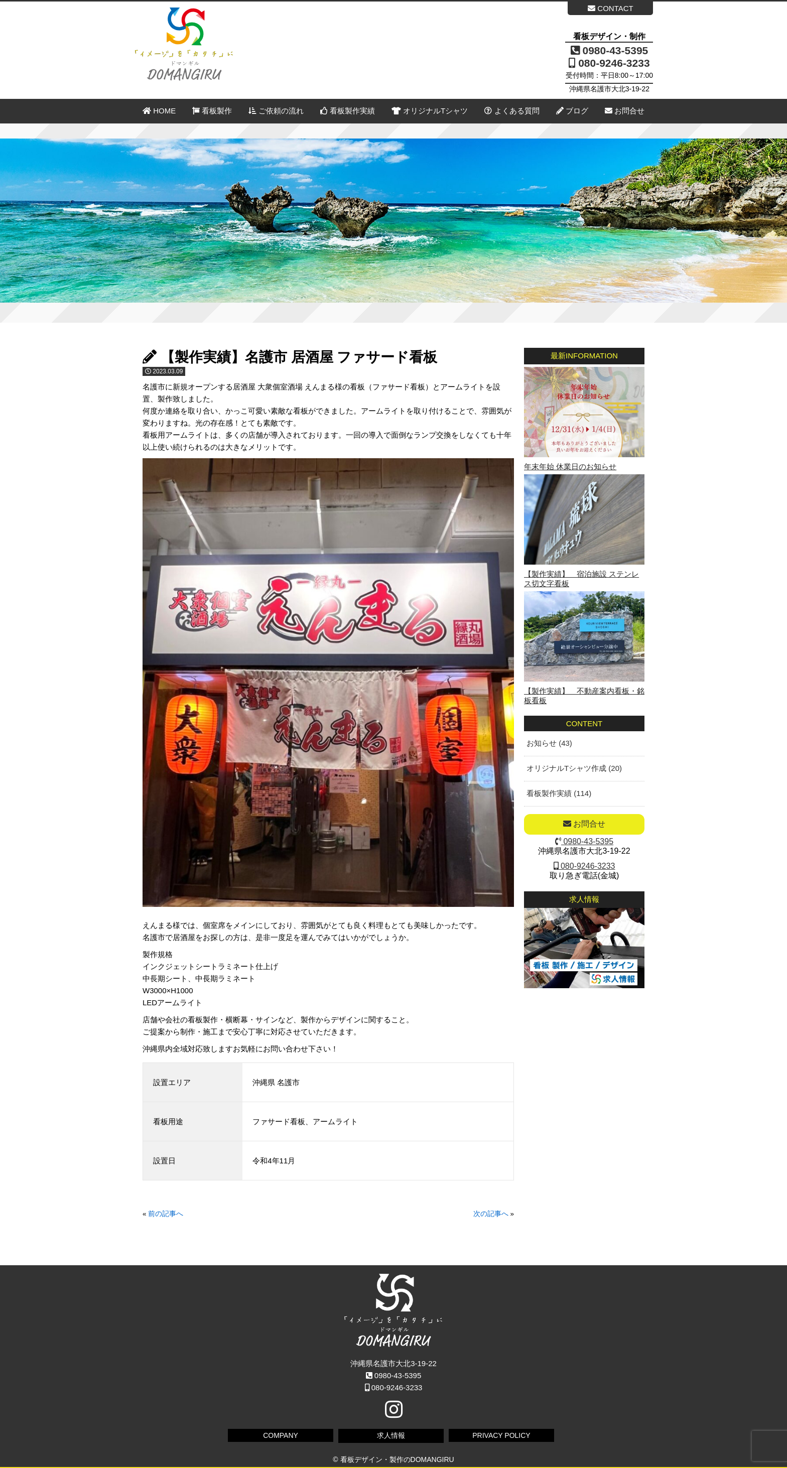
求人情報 (391, 1435)
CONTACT (610, 8)
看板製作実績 (347, 110)
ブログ (572, 110)
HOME (159, 110)
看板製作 (212, 110)
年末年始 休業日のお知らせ (570, 466)
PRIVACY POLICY (501, 1435)
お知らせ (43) (549, 743)
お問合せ (624, 110)
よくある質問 (511, 110)
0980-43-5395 (609, 50)
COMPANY (280, 1435)
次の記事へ (490, 1214)
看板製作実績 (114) (559, 793)
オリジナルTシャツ (429, 110)
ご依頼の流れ (275, 110)
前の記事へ (165, 1214)
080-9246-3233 (609, 63)
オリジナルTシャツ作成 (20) (574, 768)
